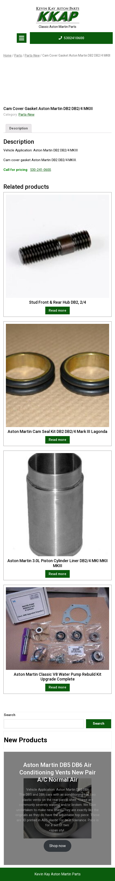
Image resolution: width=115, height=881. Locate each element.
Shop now (57, 845)
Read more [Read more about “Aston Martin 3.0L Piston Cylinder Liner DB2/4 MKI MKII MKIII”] (57, 574)
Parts (18, 55)
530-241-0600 (40, 170)
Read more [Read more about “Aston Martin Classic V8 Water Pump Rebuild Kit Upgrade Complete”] (57, 687)
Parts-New (32, 55)
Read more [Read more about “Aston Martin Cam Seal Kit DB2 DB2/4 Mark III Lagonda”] (57, 440)
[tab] (21, 38)
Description (18, 128)
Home (7, 55)
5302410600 (71, 38)
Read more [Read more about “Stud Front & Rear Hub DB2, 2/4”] (57, 310)
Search (9, 715)
